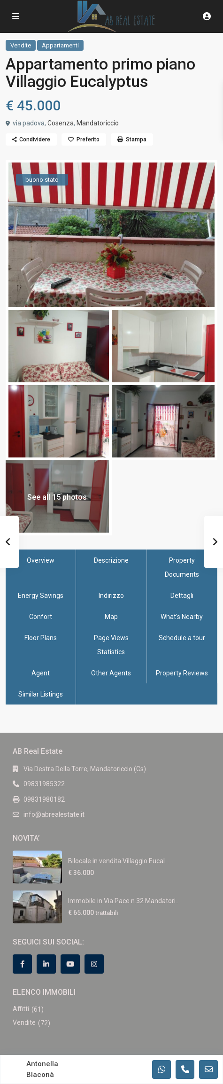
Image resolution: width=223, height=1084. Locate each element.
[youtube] (70, 964)
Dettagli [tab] (181, 595)
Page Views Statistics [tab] (111, 645)
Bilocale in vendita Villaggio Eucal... (118, 861)
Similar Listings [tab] (40, 694)
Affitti (21, 1009)
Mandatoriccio (98, 123)
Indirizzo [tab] (111, 595)
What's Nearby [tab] (182, 616)
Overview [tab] (40, 560)
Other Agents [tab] (111, 673)
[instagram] (94, 964)
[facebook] (22, 964)
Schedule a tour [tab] (182, 638)
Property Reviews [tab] (182, 673)
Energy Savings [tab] (40, 595)
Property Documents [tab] (182, 567)
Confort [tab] (40, 616)
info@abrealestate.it (54, 814)
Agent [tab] (40, 673)
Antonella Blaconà (42, 1069)
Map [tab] (111, 616)
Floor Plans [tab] (40, 638)
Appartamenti (60, 45)
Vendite (20, 45)
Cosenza (60, 123)
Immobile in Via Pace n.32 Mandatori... (124, 901)
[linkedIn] (46, 964)
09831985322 (44, 784)
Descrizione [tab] (111, 560)
